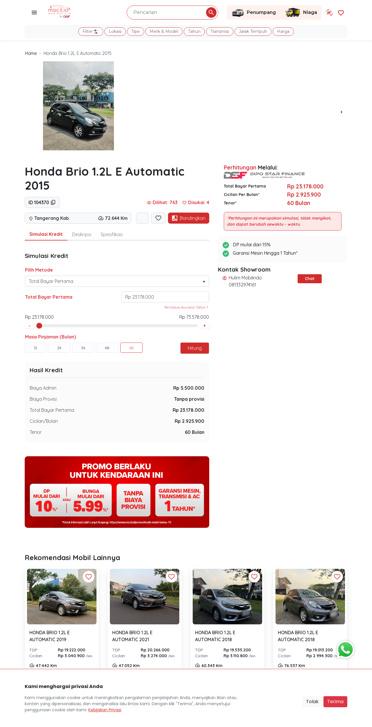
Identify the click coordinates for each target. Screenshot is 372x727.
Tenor (36, 432)
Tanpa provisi (189, 399)
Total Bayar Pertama (48, 297)
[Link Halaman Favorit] (340, 12)
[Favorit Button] (88, 576)
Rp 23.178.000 (188, 410)
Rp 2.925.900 (189, 421)
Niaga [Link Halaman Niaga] (301, 12)
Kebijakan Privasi (104, 710)
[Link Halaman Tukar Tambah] (329, 12)
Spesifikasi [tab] (112, 234)
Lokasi (115, 31)
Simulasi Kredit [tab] (46, 234)
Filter (91, 32)
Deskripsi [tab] (81, 234)
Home (31, 53)
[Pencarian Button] (211, 12)
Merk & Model (164, 31)
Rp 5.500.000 (188, 388)
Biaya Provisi (43, 399)
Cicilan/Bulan (44, 421)
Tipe (135, 31)
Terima (335, 701)
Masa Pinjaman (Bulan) (50, 337)
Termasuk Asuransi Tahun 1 (186, 307)
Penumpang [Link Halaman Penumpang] (253, 12)
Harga (283, 31)
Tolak (312, 701)
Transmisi (219, 31)
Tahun (194, 31)
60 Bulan (194, 432)
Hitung (195, 348)
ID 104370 (42, 202)
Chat (309, 278)
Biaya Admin (43, 388)
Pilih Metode (39, 270)
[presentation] (341, 111)
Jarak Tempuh (253, 31)
